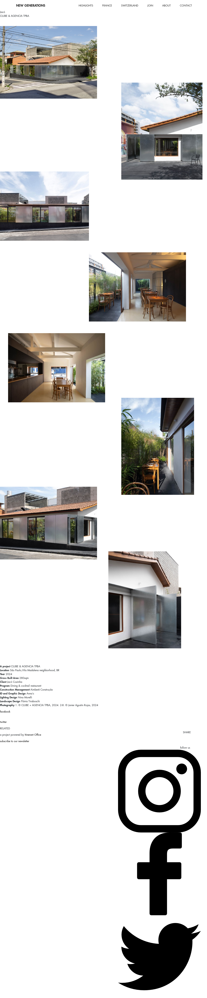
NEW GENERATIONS (30, 5)
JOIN (150, 5)
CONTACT (186, 5)
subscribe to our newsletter (14, 741)
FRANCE (107, 5)
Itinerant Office (33, 735)
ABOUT (166, 5)
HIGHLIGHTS (86, 5)
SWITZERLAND (129, 5)
